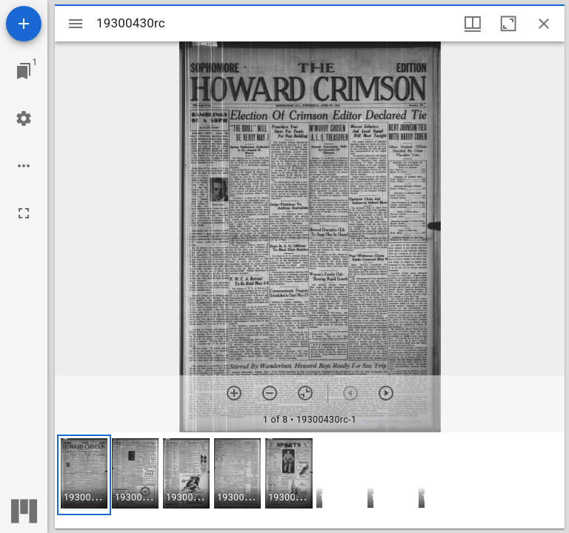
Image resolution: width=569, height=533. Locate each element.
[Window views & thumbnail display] (472, 23)
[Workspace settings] (23, 118)
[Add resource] (23, 23)
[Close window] (544, 23)
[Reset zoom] (305, 393)
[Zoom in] (234, 393)
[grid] (310, 480)
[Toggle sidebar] (75, 23)
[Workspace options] (23, 166)
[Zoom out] (269, 393)
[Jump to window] (23, 71)
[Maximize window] (508, 23)
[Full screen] (23, 213)
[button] (84, 475)
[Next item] (386, 393)
